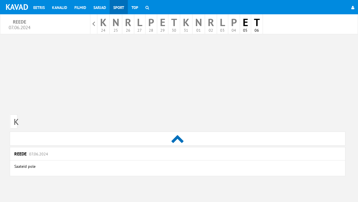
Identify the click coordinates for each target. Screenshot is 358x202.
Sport (118, 7)
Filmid (80, 7)
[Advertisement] (177, 76)
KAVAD (17, 7)
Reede (31, 154)
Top (134, 7)
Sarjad (99, 7)
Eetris (39, 7)
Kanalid (59, 7)
